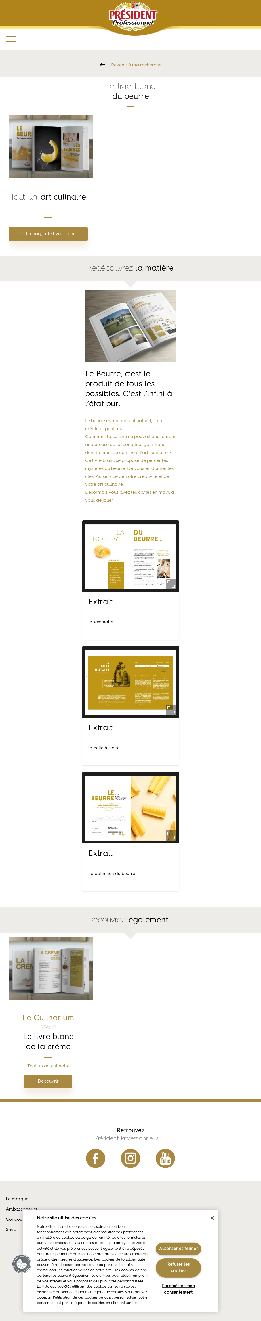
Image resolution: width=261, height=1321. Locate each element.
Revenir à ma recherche (136, 65)
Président (133, 16)
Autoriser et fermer (178, 1249)
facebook (95, 1158)
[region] (120, 1261)
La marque (17, 1199)
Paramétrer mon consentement (178, 1289)
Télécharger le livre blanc (48, 234)
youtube (165, 1158)
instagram (130, 1158)
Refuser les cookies (178, 1268)
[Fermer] (212, 1218)
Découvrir (48, 1081)
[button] (22, 1264)
